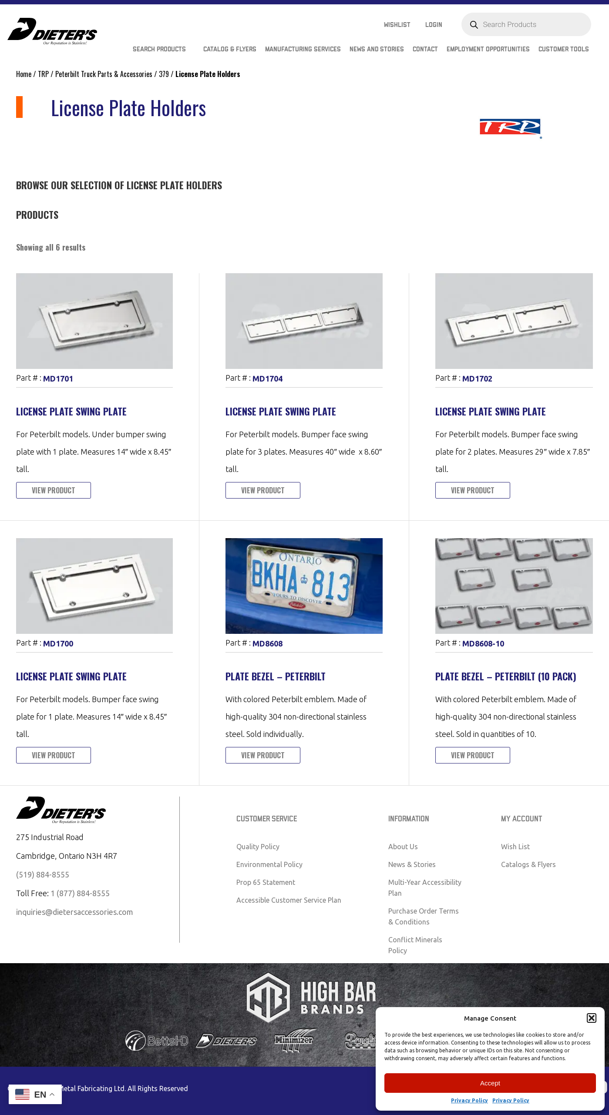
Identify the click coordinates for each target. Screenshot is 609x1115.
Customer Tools (563, 49)
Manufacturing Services (303, 49)
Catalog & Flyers (229, 49)
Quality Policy (257, 846)
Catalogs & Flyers (528, 864)
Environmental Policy (269, 864)
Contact (425, 49)
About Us (403, 846)
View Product (53, 490)
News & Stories (412, 864)
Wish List (515, 846)
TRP (43, 74)
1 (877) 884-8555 (80, 893)
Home (23, 74)
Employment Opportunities (488, 49)
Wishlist (397, 25)
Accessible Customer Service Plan (288, 900)
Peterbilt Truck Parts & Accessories (103, 74)
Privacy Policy (469, 1100)
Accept (490, 1083)
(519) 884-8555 (42, 874)
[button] (591, 1018)
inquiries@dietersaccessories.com (74, 911)
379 (164, 74)
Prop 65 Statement (265, 882)
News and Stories (377, 49)
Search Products (159, 49)
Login (433, 25)
